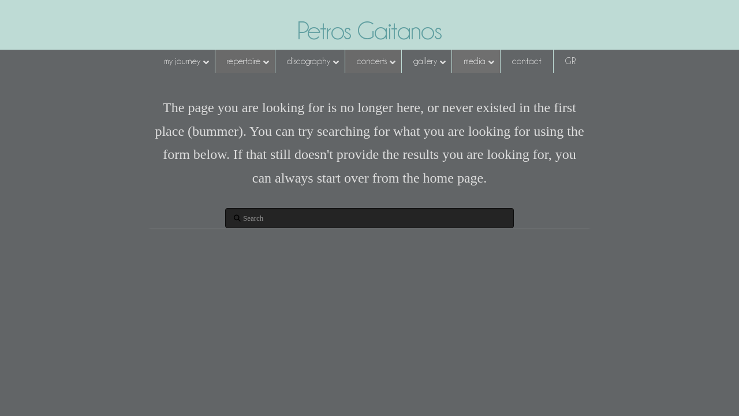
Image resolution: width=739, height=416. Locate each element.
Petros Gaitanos (369, 30)
